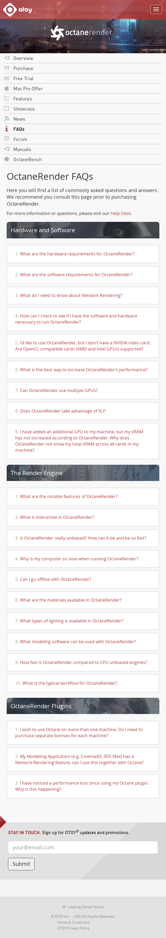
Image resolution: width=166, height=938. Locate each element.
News (14, 119)
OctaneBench (23, 159)
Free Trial (19, 78)
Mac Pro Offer (23, 88)
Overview (18, 58)
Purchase (18, 68)
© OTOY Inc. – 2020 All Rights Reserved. (83, 916)
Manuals (17, 149)
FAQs (14, 129)
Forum (15, 139)
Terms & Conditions (73, 922)
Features (18, 98)
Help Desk (121, 213)
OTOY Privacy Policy (73, 927)
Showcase (19, 108)
